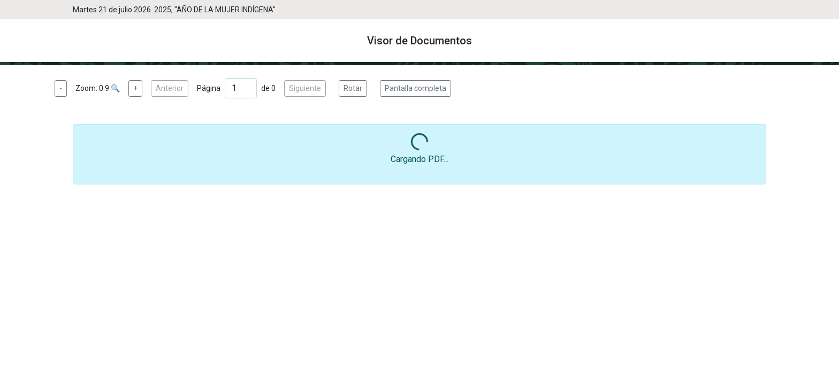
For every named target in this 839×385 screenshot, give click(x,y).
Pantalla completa (415, 88)
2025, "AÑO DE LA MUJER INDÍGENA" (215, 9)
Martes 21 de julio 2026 (113, 9)
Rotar (353, 88)
